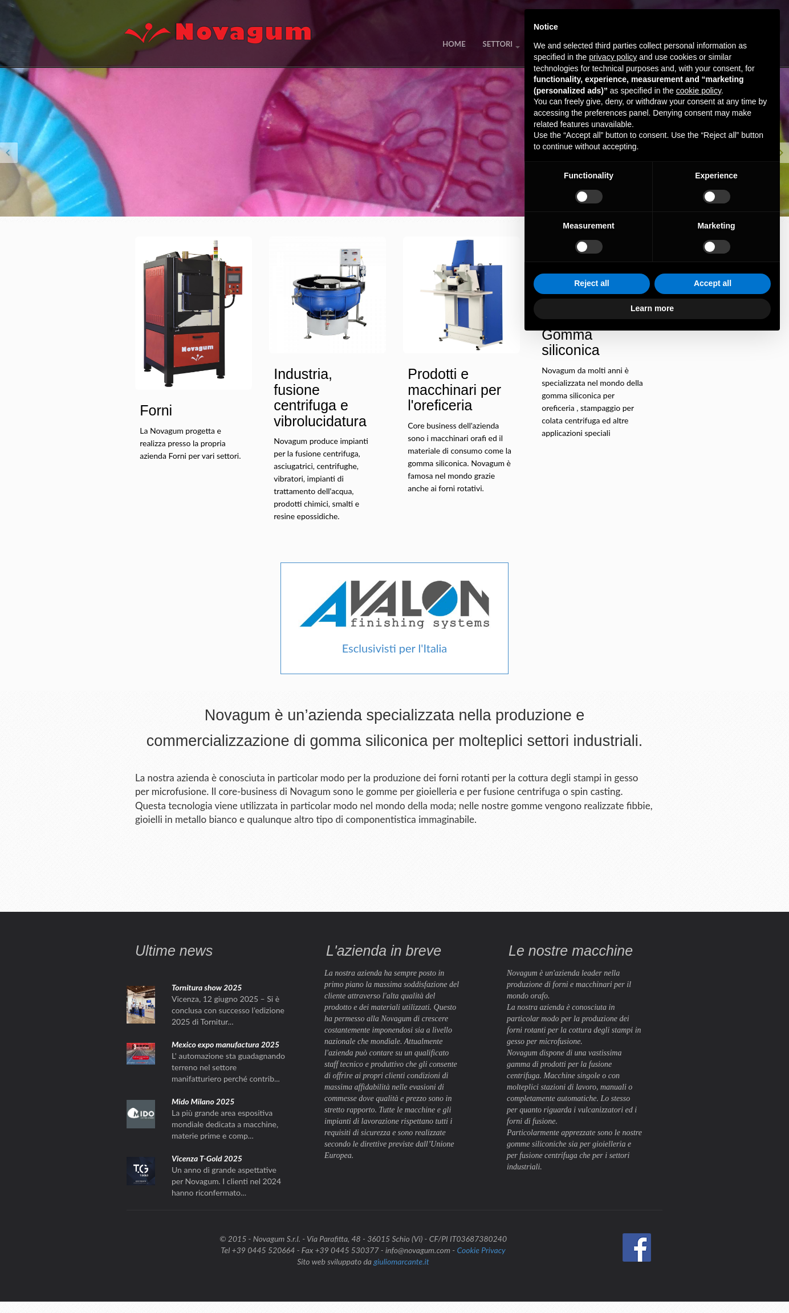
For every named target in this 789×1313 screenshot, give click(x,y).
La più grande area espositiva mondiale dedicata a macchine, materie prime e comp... (225, 1124)
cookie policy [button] (698, 1064)
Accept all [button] (712, 1257)
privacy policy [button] (613, 1030)
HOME (453, 43)
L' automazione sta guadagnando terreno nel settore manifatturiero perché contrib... (228, 1067)
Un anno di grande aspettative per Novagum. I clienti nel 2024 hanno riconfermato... (226, 1181)
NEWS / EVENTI (564, 43)
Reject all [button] (591, 1257)
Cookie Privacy (481, 1250)
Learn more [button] (652, 1281)
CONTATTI (627, 43)
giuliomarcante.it (401, 1261)
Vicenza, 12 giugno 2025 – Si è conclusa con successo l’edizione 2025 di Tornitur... (228, 1010)
